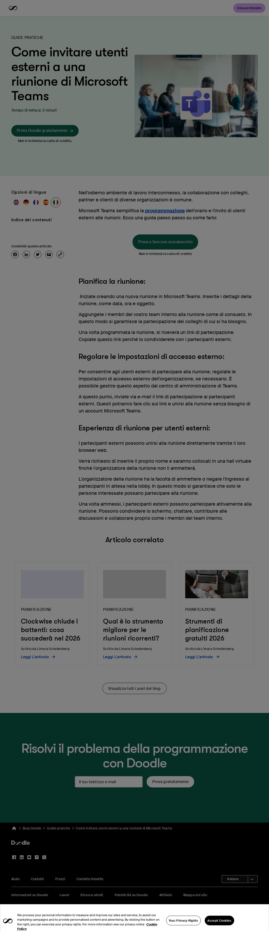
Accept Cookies (219, 925)
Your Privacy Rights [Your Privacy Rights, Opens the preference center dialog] (183, 925)
